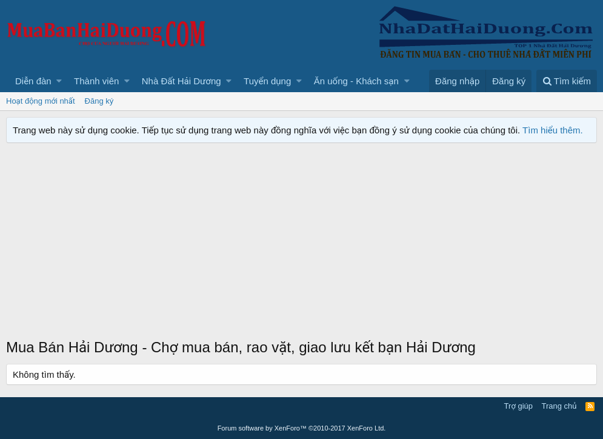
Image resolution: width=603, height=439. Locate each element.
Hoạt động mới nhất (40, 101)
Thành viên (96, 81)
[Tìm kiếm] (566, 81)
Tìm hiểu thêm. (552, 130)
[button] (59, 81)
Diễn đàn (33, 81)
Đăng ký (99, 101)
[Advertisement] (301, 246)
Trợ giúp (518, 406)
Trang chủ (559, 406)
